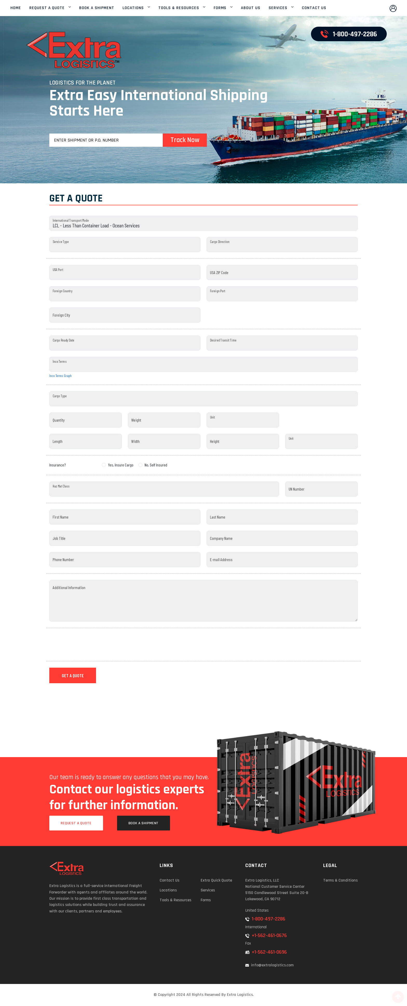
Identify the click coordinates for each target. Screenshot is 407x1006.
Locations (168, 890)
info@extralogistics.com (269, 965)
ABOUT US (250, 8)
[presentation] (88, 644)
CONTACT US (314, 8)
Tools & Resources (175, 900)
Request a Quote (76, 823)
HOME (15, 8)
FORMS (220, 8)
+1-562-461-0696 (266, 952)
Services (208, 890)
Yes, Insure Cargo (120, 464)
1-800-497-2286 (265, 919)
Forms (206, 900)
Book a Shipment (143, 823)
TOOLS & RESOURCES (178, 8)
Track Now (185, 140)
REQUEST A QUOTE (47, 8)
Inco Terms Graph (60, 375)
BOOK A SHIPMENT (96, 8)
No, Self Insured (156, 464)
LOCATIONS (133, 8)
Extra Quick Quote (216, 880)
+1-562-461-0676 (266, 935)
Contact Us (169, 880)
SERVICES (278, 8)
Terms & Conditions (340, 880)
